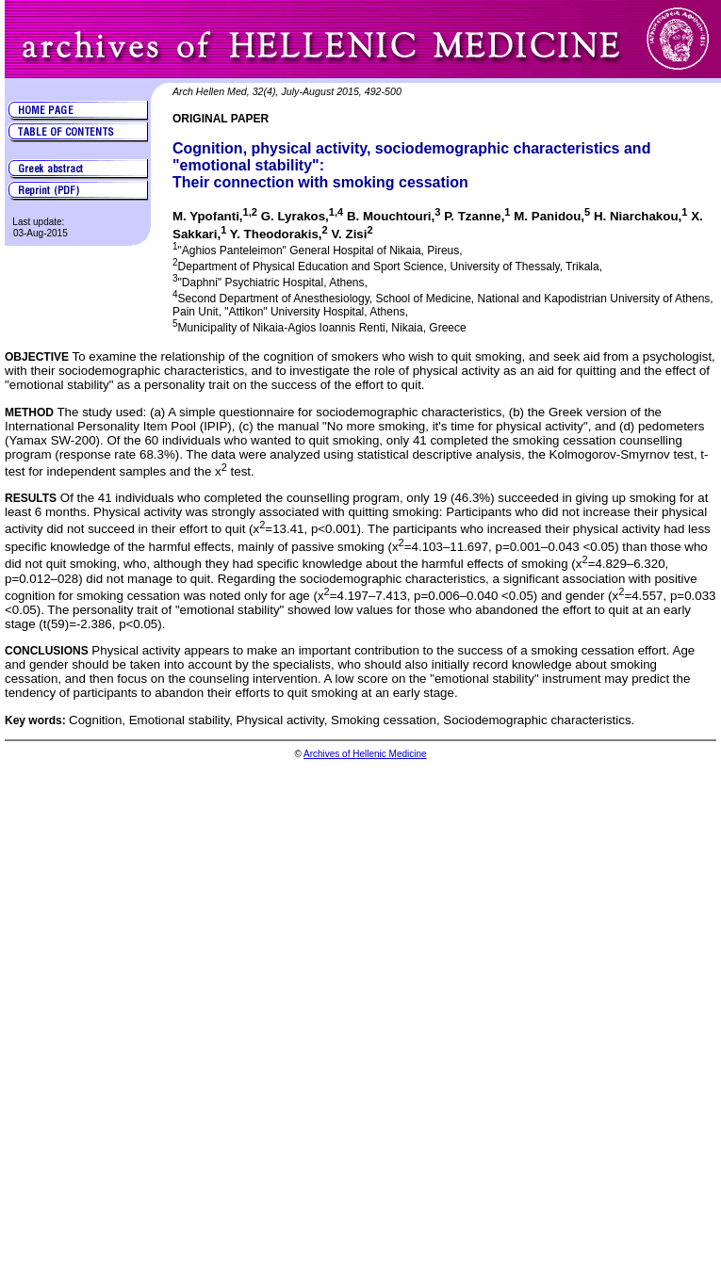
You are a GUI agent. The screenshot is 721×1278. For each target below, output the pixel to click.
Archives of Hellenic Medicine (365, 754)
